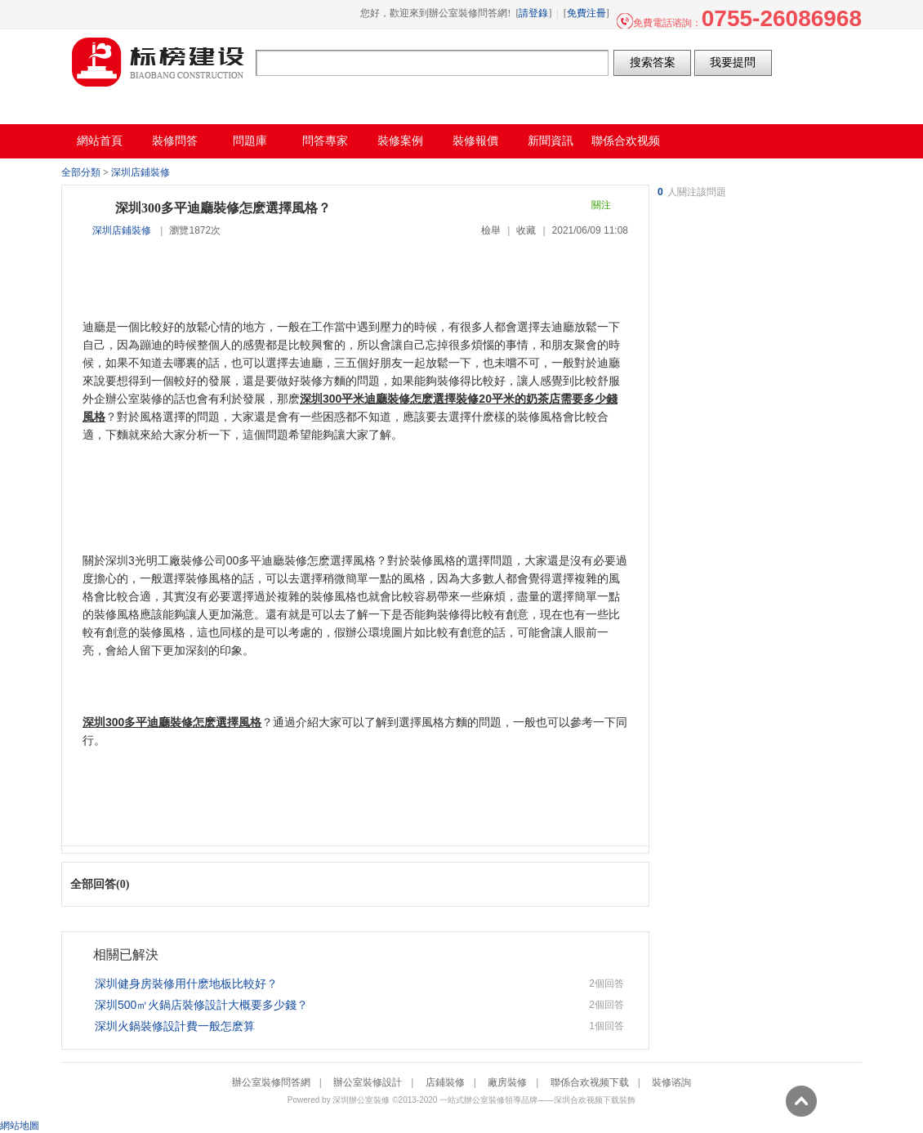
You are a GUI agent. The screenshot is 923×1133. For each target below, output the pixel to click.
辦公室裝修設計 (367, 1082)
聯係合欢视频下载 (590, 1082)
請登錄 (533, 13)
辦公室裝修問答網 (158, 62)
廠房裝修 (507, 1082)
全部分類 (80, 172)
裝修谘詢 (671, 1082)
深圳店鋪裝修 (140, 172)
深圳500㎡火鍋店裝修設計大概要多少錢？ (201, 1004)
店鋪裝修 (445, 1082)
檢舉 (491, 230)
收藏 (526, 230)
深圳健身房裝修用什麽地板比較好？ (186, 983)
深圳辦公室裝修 (361, 1099)
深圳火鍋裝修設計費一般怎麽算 (175, 1026)
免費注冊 (586, 13)
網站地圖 (19, 1125)
